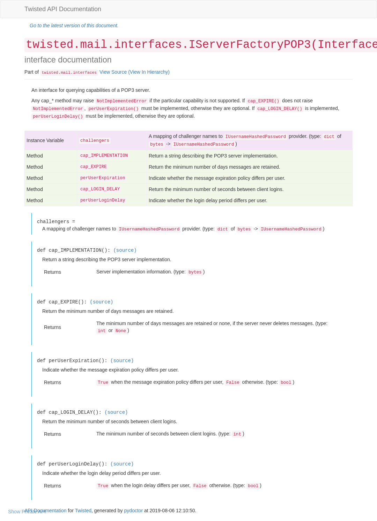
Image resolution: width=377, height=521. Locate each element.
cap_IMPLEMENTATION (104, 155)
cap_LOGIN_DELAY (100, 189)
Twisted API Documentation (62, 9)
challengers (94, 140)
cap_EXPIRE (93, 166)
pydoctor (133, 510)
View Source (113, 72)
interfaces (85, 73)
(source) (124, 250)
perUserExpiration (102, 178)
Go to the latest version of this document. (74, 25)
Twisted (83, 510)
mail (65, 73)
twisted (50, 73)
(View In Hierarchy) (149, 72)
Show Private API (27, 511)
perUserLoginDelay (102, 200)
